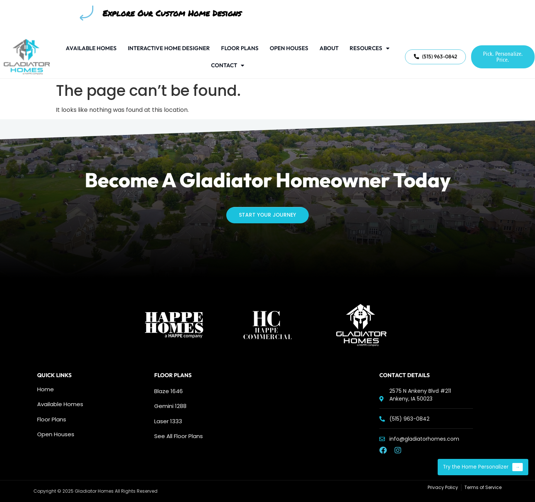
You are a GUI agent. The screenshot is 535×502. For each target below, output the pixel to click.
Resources (369, 48)
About (329, 48)
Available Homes (91, 48)
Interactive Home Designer (169, 48)
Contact (227, 65)
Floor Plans (240, 48)
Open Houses (289, 48)
